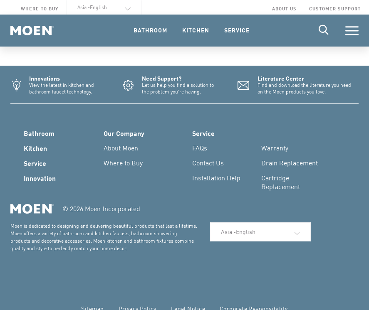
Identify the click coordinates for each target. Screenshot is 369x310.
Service (35, 163)
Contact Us (208, 163)
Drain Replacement (289, 163)
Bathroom (39, 133)
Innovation (40, 178)
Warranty (274, 148)
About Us (284, 8)
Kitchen (35, 148)
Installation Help (216, 178)
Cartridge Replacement (280, 182)
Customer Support (335, 8)
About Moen (121, 148)
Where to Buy (39, 8)
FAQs (199, 148)
